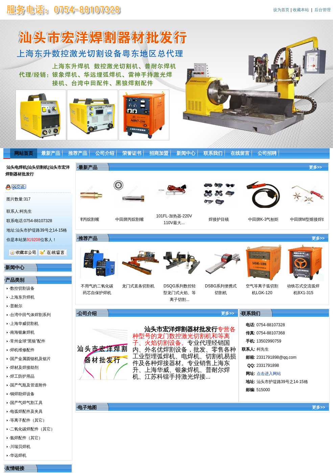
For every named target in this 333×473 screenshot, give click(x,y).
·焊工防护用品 (21, 376)
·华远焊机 (17, 455)
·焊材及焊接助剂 (24, 367)
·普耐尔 (15, 306)
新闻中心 (185, 153)
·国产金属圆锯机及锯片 (30, 358)
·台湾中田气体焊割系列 (30, 314)
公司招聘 (267, 153)
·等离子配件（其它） (28, 420)
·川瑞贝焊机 (19, 446)
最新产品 (50, 153)
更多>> (315, 167)
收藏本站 (301, 9)
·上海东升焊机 (21, 297)
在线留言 (240, 153)
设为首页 (281, 9)
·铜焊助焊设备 (21, 394)
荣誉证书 (131, 153)
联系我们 (213, 153)
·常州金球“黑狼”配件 (27, 341)
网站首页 (23, 153)
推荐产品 (77, 153)
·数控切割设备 (21, 288)
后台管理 (322, 9)
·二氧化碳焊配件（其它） (32, 429)
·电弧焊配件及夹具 (26, 411)
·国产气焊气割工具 (26, 402)
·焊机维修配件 (21, 350)
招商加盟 (158, 153)
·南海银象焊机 (21, 332)
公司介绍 (104, 153)
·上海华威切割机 (24, 323)
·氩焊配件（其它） (26, 437)
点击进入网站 (269, 373)
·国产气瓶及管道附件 (28, 385)
